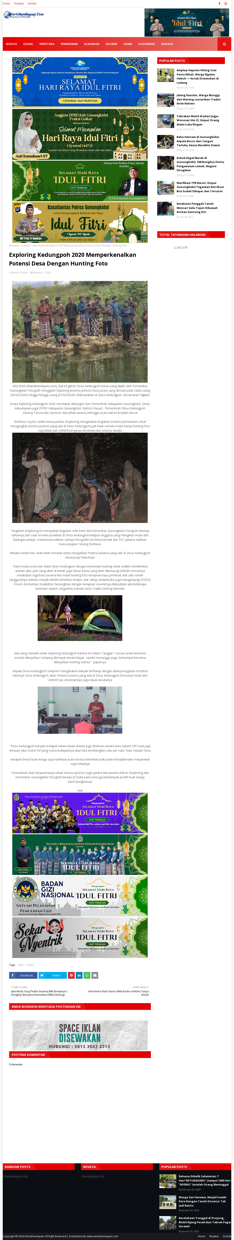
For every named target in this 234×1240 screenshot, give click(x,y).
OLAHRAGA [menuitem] (91, 44)
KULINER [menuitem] (111, 44)
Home (6, 3)
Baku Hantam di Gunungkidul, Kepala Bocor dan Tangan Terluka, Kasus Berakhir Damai (198, 141)
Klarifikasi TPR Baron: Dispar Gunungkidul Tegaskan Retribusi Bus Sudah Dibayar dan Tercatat (200, 187)
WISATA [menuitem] (11, 44)
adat (20, 965)
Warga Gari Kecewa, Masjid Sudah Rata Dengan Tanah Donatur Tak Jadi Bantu (202, 1201)
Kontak (32, 3)
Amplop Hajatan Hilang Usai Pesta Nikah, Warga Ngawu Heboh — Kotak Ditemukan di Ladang (198, 76)
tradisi (25, 245)
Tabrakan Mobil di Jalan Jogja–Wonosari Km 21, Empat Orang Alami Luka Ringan (198, 120)
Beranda (14, 245)
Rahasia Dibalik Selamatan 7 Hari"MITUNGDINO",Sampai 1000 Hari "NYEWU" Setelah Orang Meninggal (205, 1180)
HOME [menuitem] (128, 44)
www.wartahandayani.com (102, 1236)
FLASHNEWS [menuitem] (146, 44)
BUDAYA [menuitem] (167, 44)
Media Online (20, 272)
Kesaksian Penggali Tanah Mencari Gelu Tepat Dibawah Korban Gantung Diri (197, 208)
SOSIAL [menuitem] (28, 44)
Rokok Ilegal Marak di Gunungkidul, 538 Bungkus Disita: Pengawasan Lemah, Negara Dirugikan (201, 164)
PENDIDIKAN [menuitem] (69, 44)
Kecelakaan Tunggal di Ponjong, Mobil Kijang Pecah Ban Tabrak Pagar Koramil (205, 1222)
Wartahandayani (34, 1236)
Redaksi (19, 3)
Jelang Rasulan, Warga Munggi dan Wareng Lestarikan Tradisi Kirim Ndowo (198, 99)
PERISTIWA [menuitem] (47, 44)
